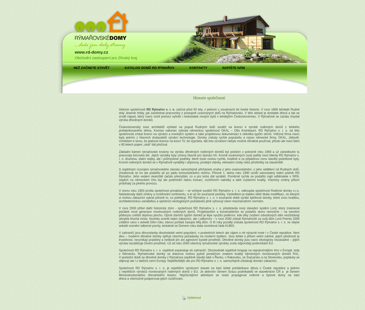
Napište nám (233, 68)
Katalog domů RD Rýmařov (149, 68)
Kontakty (198, 68)
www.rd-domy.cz (91, 52)
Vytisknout (191, 298)
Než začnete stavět (92, 68)
